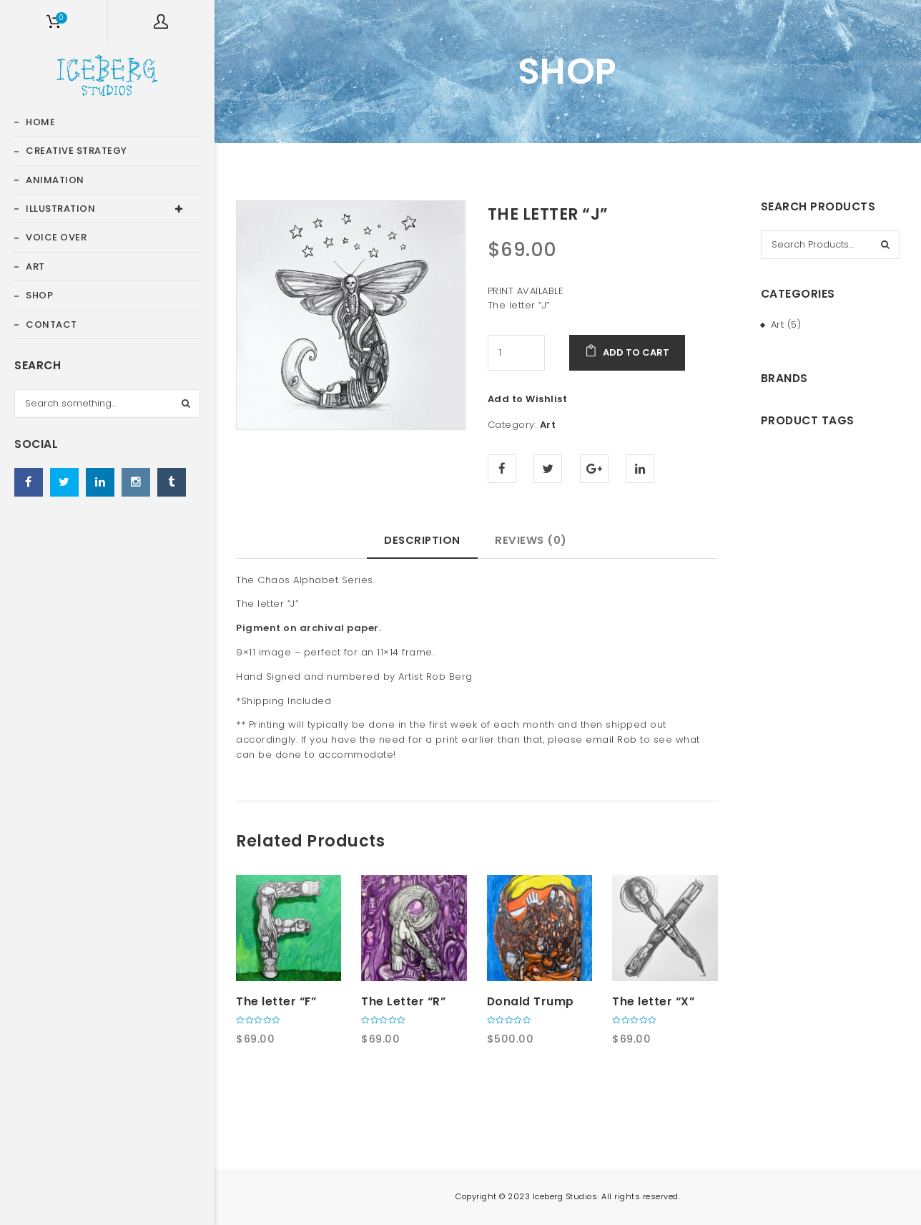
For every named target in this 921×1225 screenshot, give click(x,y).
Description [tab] (422, 539)
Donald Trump (530, 1001)
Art (548, 424)
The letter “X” (653, 1001)
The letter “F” (276, 1001)
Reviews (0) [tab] (531, 539)
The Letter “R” (403, 1001)
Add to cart (636, 352)
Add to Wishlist (528, 399)
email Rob (611, 739)
